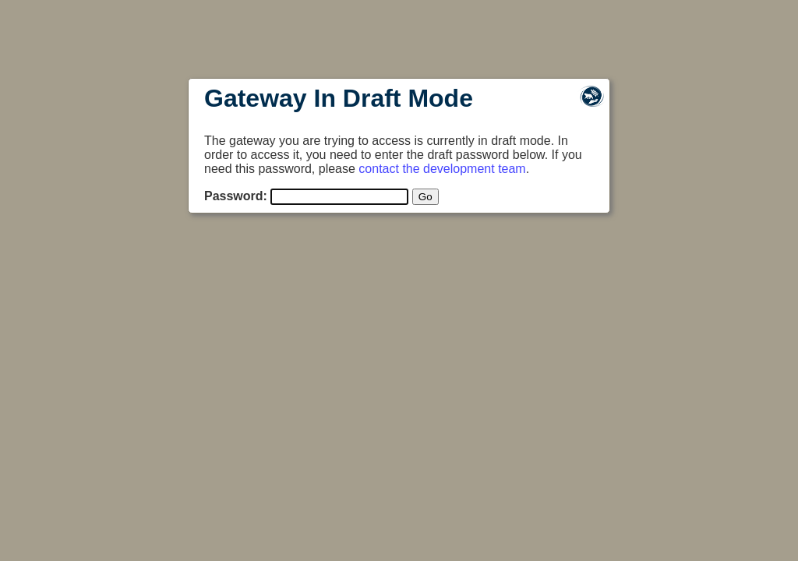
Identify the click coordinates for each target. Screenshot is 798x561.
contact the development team (441, 168)
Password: (235, 196)
